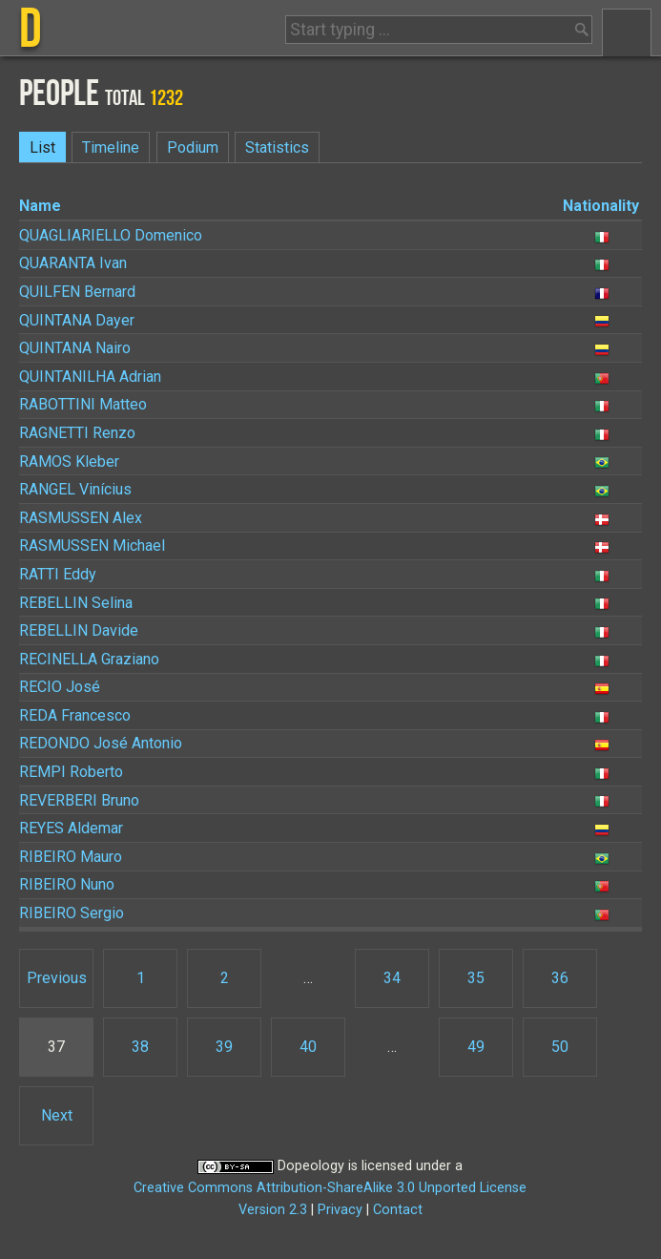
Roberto (71, 772)
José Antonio (100, 743)
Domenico (110, 235)
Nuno (66, 884)
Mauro (70, 857)
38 (140, 1047)
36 (559, 978)
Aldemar (71, 828)
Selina (76, 603)
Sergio (71, 913)
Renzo (77, 433)
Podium (192, 147)
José (59, 687)
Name (40, 206)
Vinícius (75, 489)
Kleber (69, 461)
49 (476, 1047)
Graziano (89, 659)
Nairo (75, 348)
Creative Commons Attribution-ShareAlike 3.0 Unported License (330, 1188)
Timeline (110, 147)
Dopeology (311, 1166)
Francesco (75, 715)
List (42, 147)
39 (224, 1047)
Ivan (73, 263)
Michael (92, 545)
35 (476, 978)
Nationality (601, 206)
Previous (57, 978)
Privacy (340, 1210)
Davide (78, 630)
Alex (80, 518)
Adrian (90, 376)
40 (308, 1047)
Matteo (83, 404)
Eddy (57, 574)
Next (56, 1115)
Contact (398, 1210)
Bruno (79, 800)
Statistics (277, 147)
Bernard (77, 292)
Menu (626, 32)
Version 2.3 (272, 1210)
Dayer (76, 320)
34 (392, 978)
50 (559, 1047)
